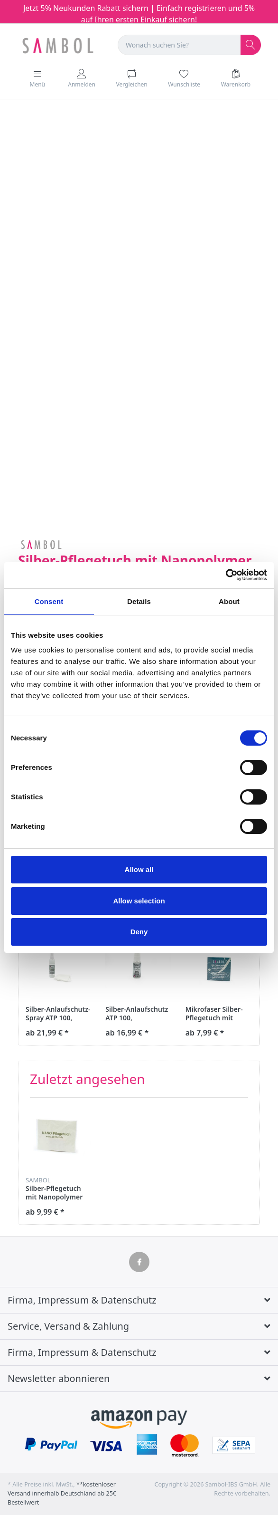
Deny (139, 932)
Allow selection (139, 901)
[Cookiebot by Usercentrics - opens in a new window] (225, 575)
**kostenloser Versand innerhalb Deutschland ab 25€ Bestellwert (62, 1493)
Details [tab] (139, 601)
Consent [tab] (49, 601)
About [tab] (229, 601)
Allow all (139, 869)
